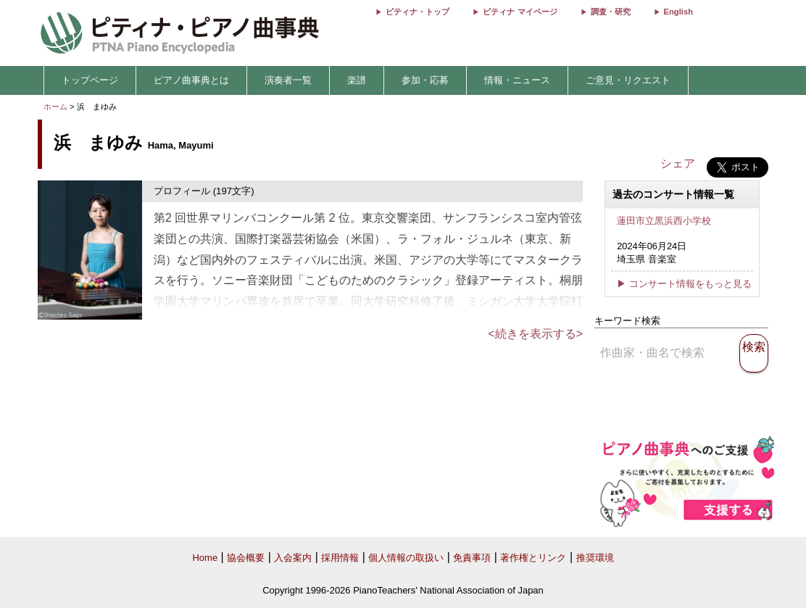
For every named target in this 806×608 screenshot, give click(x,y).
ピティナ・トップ (417, 11)
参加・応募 (425, 80)
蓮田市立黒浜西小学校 (664, 220)
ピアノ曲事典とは (191, 80)
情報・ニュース (517, 80)
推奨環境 (595, 557)
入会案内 (293, 557)
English (678, 11)
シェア (677, 163)
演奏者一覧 (288, 80)
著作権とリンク (533, 557)
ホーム (55, 106)
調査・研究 (611, 11)
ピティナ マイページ (520, 11)
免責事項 (472, 557)
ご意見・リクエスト (628, 80)
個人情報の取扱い (406, 557)
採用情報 (340, 557)
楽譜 (356, 80)
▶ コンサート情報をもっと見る (684, 283)
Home (204, 557)
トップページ (90, 80)
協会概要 (246, 557)
